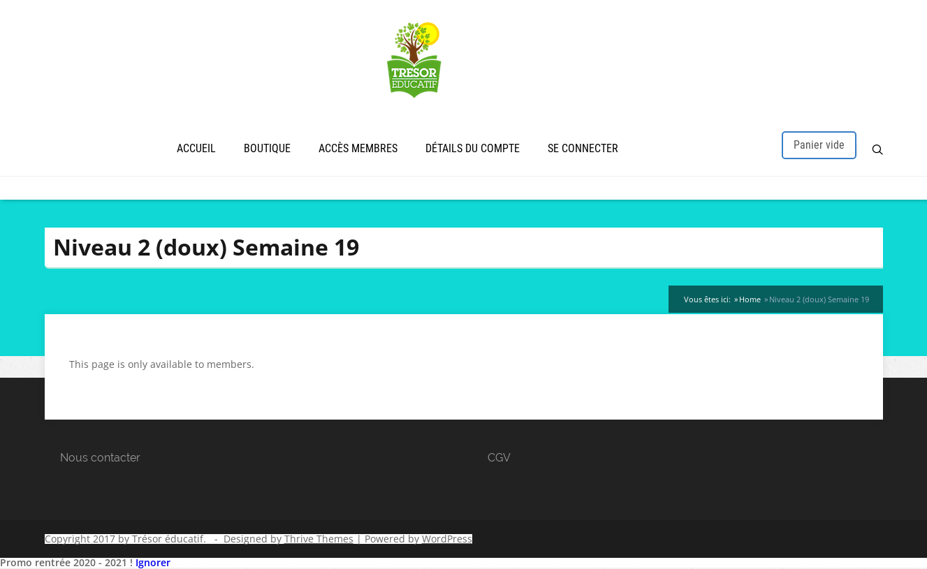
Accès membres (358, 148)
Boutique (267, 148)
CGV (499, 457)
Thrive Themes (318, 538)
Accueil (196, 148)
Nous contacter (100, 457)
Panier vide (819, 145)
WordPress (447, 538)
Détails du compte (472, 148)
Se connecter (583, 148)
